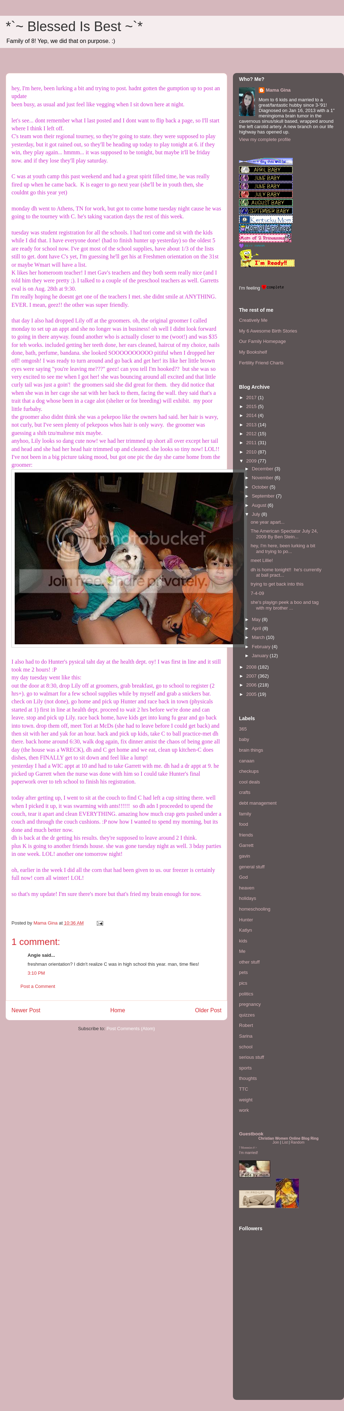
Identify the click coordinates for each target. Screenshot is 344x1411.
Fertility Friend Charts (261, 362)
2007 (252, 676)
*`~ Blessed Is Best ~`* (74, 26)
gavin (244, 856)
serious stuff (251, 1057)
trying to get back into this (276, 584)
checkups (249, 771)
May (257, 619)
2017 (252, 397)
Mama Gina (278, 90)
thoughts (248, 1078)
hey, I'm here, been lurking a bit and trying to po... (282, 548)
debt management (258, 803)
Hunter (246, 919)
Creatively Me (253, 320)
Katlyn (245, 930)
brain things (251, 750)
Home (117, 1010)
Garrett (246, 845)
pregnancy (250, 1004)
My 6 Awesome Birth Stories (268, 331)
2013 (252, 424)
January (261, 655)
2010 (252, 452)
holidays (247, 898)
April (257, 628)
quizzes (247, 1015)
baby (244, 739)
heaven (246, 888)
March (259, 637)
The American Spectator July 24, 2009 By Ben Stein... (284, 533)
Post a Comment (37, 986)
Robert (246, 1025)
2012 (252, 433)
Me (242, 951)
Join (275, 1142)
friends (246, 835)
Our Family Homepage (262, 341)
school (246, 1046)
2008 (252, 667)
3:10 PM (36, 973)
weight (246, 1099)
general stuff (251, 866)
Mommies (247, 1147)
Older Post (208, 1010)
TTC (243, 1089)
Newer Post (25, 1010)
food (243, 824)
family (245, 813)
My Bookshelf (253, 352)
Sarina (246, 1036)
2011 (252, 442)
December (263, 468)
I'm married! (248, 1153)
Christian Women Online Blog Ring (288, 1138)
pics (243, 983)
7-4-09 (257, 593)
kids (243, 941)
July (257, 514)
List (285, 1142)
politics (246, 994)
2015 (252, 406)
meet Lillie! (261, 560)
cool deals (249, 782)
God (243, 877)
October (261, 487)
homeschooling (254, 909)
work (244, 1110)
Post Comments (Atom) (130, 1028)
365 (243, 729)
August (260, 505)
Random (297, 1142)
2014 (252, 415)
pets (243, 972)
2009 (252, 461)
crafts (244, 792)
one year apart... (267, 522)
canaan (246, 760)
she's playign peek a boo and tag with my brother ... (284, 605)
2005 (252, 694)
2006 (252, 685)
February (262, 646)
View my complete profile (265, 139)
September (264, 496)
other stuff (249, 962)
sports (245, 1068)
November (263, 477)
